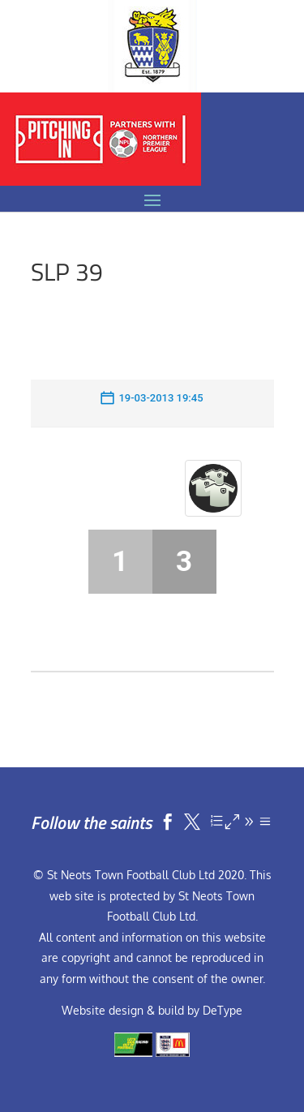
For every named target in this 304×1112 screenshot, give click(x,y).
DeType (222, 1010)
